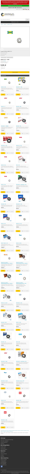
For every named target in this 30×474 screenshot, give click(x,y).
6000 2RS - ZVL (3, 341)
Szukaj (5, 24)
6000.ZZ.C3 (2, 431)
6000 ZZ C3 (19, 430)
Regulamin (2, 443)
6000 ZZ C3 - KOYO (4, 302)
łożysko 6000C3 (13, 430)
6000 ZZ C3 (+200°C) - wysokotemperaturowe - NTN (21, 283)
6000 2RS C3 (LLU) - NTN (20, 380)
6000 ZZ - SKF (3, 223)
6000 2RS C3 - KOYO (4, 380)
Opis (2, 49)
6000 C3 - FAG (3, 184)
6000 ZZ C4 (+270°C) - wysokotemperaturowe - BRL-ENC (21, 263)
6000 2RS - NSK (18, 400)
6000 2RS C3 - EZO (19, 302)
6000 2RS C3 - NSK (4, 419)
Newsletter (2, 456)
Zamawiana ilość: (3, 68)
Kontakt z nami (3, 446)
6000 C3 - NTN (18, 322)
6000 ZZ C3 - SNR (10, 24)
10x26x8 (3, 430)
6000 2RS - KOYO (4, 322)
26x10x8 (5, 430)
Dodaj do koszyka (15, 72)
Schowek (2, 455)
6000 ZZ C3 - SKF (19, 223)
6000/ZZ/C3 (8, 431)
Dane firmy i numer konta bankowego (7, 439)
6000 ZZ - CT (3, 106)
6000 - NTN (18, 341)
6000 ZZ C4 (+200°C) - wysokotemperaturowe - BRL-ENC (6, 263)
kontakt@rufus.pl (3, 464)
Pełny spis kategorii (4, 449)
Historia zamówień (4, 453)
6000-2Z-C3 (22, 430)
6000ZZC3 (16, 430)
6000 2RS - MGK (18, 106)
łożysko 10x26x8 (9, 430)
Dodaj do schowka (3, 57)
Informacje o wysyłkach (4, 440)
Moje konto (2, 452)
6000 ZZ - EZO (3, 400)
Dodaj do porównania (10, 57)
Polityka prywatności (4, 442)
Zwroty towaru (3, 448)
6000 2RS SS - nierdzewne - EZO (21, 361)
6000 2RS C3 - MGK (4, 361)
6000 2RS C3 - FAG (4, 145)
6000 (28, 430)
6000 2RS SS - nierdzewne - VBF (21, 184)
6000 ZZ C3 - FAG (19, 145)
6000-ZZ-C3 (25, 430)
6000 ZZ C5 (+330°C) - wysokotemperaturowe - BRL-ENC (6, 283)
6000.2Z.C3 (5, 431)
